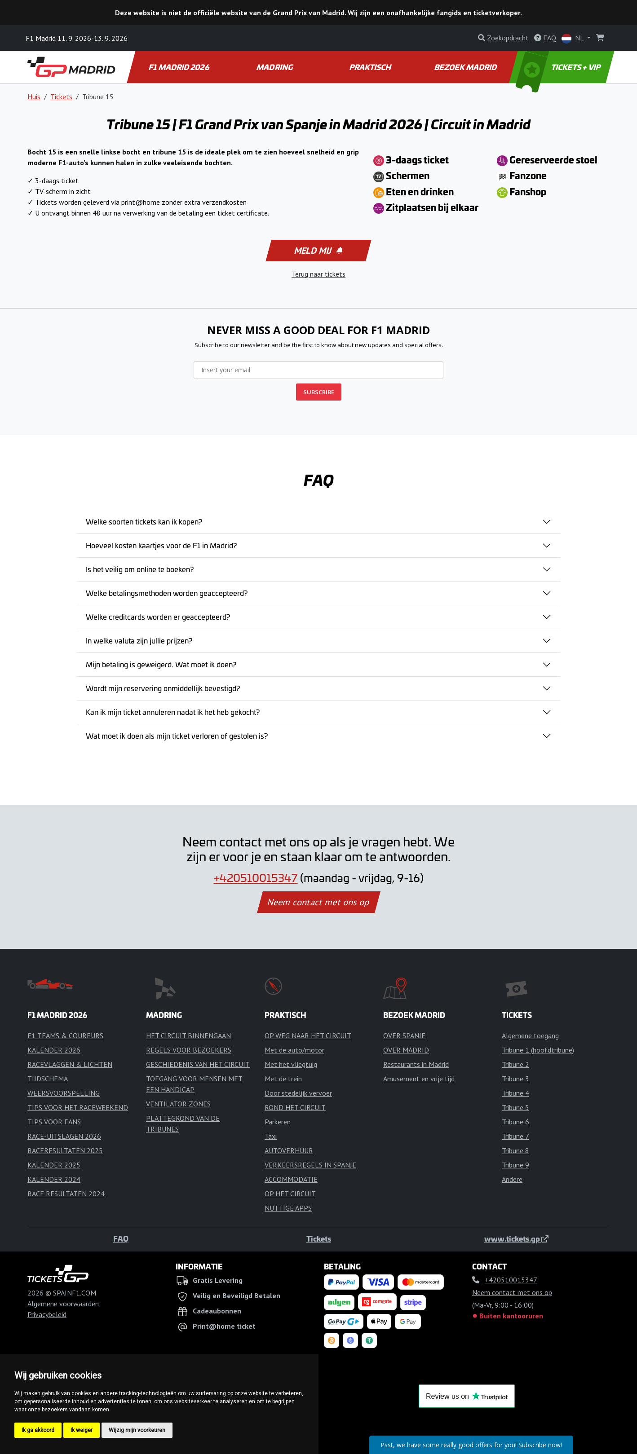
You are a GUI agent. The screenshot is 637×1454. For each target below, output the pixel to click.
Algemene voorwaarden (63, 1303)
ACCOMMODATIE (291, 1179)
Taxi (271, 1136)
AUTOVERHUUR (289, 1150)
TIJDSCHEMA (47, 1078)
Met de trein (283, 1078)
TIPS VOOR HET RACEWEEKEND (77, 1107)
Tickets (61, 96)
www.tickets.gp (516, 1238)
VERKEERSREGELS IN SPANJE (310, 1164)
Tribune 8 (515, 1150)
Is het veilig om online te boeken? (140, 569)
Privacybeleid (46, 1314)
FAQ (120, 1238)
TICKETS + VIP (559, 67)
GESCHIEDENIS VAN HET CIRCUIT (198, 1064)
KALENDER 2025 (53, 1164)
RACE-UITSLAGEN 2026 (64, 1136)
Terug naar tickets (318, 273)
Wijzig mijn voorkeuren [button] (137, 1430)
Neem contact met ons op (318, 902)
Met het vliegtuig (291, 1064)
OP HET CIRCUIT (290, 1193)
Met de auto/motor (294, 1049)
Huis (33, 96)
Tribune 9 (515, 1164)
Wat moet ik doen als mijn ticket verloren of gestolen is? (177, 735)
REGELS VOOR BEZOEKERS (188, 1049)
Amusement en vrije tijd (419, 1078)
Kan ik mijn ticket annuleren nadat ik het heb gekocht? (173, 712)
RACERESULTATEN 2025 (65, 1150)
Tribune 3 (515, 1078)
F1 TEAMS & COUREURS (65, 1035)
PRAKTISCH (370, 67)
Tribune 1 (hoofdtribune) (538, 1049)
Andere (512, 1179)
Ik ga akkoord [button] (38, 1430)
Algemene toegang (530, 1035)
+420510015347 (256, 877)
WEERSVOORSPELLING (63, 1092)
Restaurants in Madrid (416, 1064)
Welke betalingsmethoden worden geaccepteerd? (167, 593)
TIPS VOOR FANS (54, 1121)
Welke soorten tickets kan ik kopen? (144, 521)
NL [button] (573, 38)
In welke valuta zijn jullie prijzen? (139, 640)
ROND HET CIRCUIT (295, 1107)
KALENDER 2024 (53, 1179)
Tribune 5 (515, 1107)
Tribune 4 (515, 1092)
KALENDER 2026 (53, 1049)
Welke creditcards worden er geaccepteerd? (158, 616)
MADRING (275, 67)
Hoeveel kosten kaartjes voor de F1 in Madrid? (161, 545)
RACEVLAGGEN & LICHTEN (69, 1064)
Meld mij (318, 250)
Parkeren (278, 1121)
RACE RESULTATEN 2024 (66, 1193)
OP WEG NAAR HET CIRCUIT (308, 1035)
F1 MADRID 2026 (179, 67)
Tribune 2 (515, 1064)
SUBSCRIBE (318, 392)
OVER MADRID (406, 1049)
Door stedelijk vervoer (298, 1092)
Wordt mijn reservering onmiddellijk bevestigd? (163, 688)
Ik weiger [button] (82, 1430)
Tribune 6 (515, 1121)
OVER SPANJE (404, 1035)
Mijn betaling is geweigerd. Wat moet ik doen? (161, 664)
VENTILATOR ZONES (178, 1103)
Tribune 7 (515, 1136)
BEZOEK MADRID (466, 67)
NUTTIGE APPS (288, 1207)
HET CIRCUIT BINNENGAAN (188, 1035)
